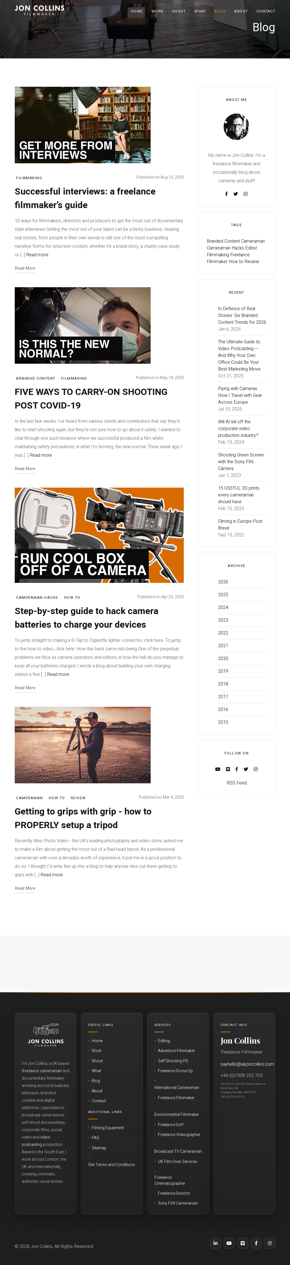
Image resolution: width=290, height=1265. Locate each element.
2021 (223, 645)
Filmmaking (29, 178)
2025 (223, 594)
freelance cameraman (42, 1071)
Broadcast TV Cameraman (178, 1151)
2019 (223, 671)
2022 (223, 633)
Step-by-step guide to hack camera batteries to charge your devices (86, 617)
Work (158, 11)
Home (137, 11)
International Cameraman (176, 1088)
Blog (220, 11)
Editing (164, 1041)
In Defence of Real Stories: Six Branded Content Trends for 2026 (242, 315)
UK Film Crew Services (177, 1162)
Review (78, 798)
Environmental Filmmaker (176, 1115)
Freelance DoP (171, 1125)
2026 (223, 582)
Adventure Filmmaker (176, 1051)
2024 (223, 607)
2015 (223, 722)
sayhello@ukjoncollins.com (247, 1064)
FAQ (95, 1138)
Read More (25, 268)
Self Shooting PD (173, 1061)
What (200, 11)
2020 (223, 658)
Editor (251, 248)
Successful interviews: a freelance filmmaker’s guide (85, 198)
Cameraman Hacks (37, 597)
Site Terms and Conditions (111, 1165)
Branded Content (36, 378)
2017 (223, 696)
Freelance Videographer (179, 1135)
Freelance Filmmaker (176, 1098)
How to (72, 597)
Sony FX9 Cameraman (178, 1203)
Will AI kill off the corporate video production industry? (238, 428)
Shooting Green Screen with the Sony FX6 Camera (241, 462)
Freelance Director (174, 1193)
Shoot (179, 11)
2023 (223, 620)
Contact (266, 11)
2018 (223, 684)
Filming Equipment (108, 1128)
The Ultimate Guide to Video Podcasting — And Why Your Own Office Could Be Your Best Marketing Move (239, 356)
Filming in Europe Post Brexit (240, 525)
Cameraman (29, 798)
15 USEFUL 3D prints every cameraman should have (238, 495)
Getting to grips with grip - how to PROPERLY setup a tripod (83, 818)
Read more (37, 254)
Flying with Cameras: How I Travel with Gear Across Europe (240, 395)
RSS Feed (237, 783)
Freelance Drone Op (175, 1071)
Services (162, 1025)
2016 (223, 709)
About (241, 11)
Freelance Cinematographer (169, 1180)
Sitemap (99, 1148)
